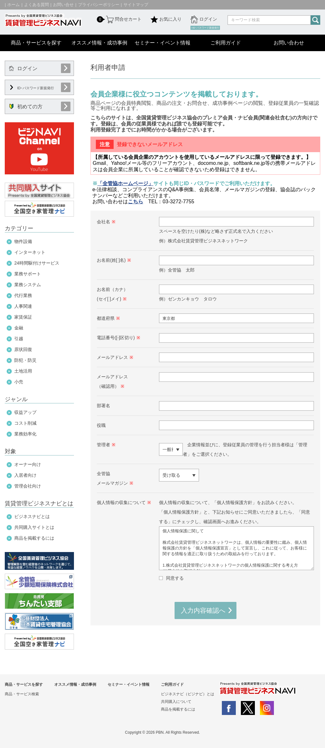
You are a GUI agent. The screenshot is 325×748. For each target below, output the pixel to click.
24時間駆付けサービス (36, 263)
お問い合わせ (289, 42)
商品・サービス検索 (22, 694)
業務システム (27, 284)
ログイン (203, 19)
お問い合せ (63, 4)
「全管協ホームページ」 (125, 183)
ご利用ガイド (225, 42)
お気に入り (166, 19)
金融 (18, 327)
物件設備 (23, 241)
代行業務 (23, 295)
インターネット (29, 252)
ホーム (13, 4)
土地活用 (23, 371)
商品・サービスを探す (36, 42)
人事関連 (23, 306)
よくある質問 (36, 4)
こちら (135, 201)
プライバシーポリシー (98, 4)
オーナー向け (27, 464)
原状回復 (23, 349)
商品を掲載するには (34, 538)
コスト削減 (25, 423)
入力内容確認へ (203, 610)
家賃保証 (23, 317)
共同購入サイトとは (34, 527)
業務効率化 (25, 433)
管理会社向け (27, 486)
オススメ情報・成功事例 (99, 42)
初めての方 (26, 106)
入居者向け (25, 475)
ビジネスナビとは (32, 516)
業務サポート (27, 273)
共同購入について (176, 701)
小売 (18, 381)
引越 (18, 338)
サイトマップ (135, 4)
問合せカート (123, 19)
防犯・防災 (25, 360)
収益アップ (25, 412)
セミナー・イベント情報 (162, 42)
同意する (175, 578)
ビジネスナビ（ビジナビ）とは (187, 694)
